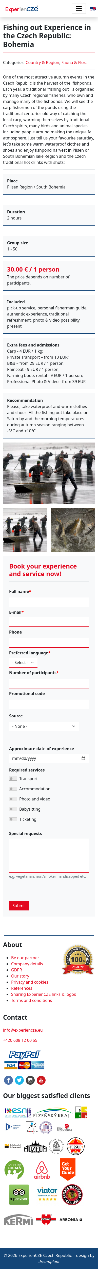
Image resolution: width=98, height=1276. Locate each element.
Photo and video (34, 799)
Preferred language (28, 653)
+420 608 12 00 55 (20, 1040)
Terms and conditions (31, 1000)
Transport (28, 778)
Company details (27, 964)
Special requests (25, 833)
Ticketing (27, 819)
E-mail (15, 612)
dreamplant (49, 1261)
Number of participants (32, 672)
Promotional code (27, 693)
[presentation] (47, 891)
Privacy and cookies (29, 982)
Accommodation (34, 789)
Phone (15, 632)
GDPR (16, 970)
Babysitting (30, 809)
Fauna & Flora (74, 62)
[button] (93, 8)
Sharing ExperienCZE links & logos (43, 994)
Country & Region (42, 62)
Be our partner (25, 957)
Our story (20, 976)
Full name (19, 591)
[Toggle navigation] (79, 9)
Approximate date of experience (41, 748)
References (21, 988)
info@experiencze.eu (23, 1030)
